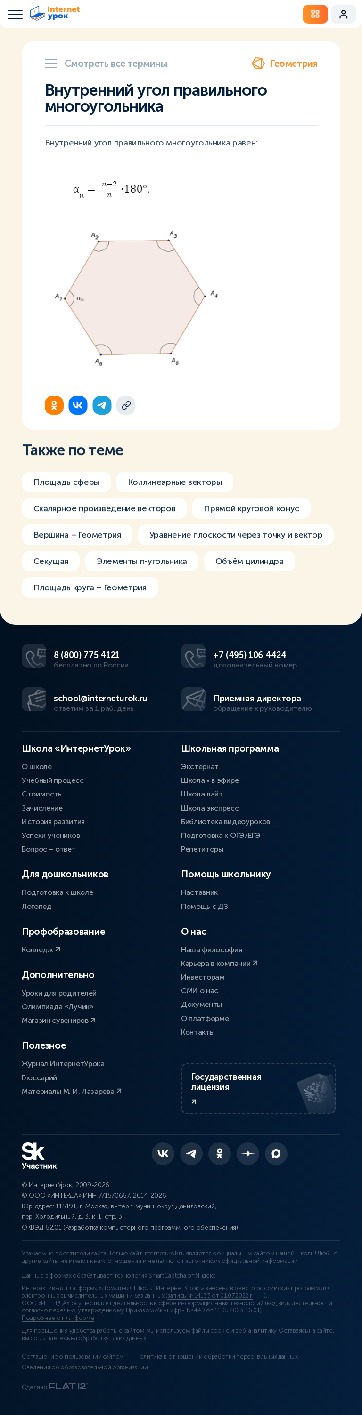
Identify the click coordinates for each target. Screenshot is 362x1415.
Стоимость (42, 794)
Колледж (41, 950)
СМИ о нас (199, 991)
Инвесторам (203, 977)
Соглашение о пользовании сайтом (73, 1356)
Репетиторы (202, 849)
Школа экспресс (210, 808)
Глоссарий (39, 1078)
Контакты (197, 1032)
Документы (201, 1004)
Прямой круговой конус (251, 515)
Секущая (50, 567)
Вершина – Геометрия (77, 541)
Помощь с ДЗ (204, 906)
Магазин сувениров (59, 1020)
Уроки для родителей (59, 993)
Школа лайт (202, 794)
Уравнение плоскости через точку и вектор (236, 541)
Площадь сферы (66, 488)
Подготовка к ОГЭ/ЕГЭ (221, 835)
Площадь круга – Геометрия (90, 594)
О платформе (205, 1018)
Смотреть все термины (106, 63)
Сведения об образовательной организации (85, 1367)
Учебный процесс (52, 780)
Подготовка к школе (57, 892)
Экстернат (200, 767)
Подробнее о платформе (58, 1318)
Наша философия (211, 950)
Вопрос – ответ (49, 849)
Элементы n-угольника (142, 567)
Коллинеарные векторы (175, 488)
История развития (53, 822)
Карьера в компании (219, 963)
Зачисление (42, 808)
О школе (37, 767)
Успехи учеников (51, 835)
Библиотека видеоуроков (225, 822)
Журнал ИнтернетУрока (63, 1064)
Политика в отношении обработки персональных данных (216, 1356)
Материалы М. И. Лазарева (72, 1091)
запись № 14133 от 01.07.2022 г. (210, 1296)
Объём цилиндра (249, 567)
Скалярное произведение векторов (104, 515)
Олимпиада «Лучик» (58, 1007)
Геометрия (284, 63)
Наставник (199, 892)
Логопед (37, 906)
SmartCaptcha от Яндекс (181, 1275)
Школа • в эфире (210, 780)
